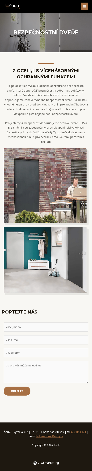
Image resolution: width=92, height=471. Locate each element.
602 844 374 (78, 432)
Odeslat (17, 391)
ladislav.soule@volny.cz (49, 436)
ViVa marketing (48, 463)
